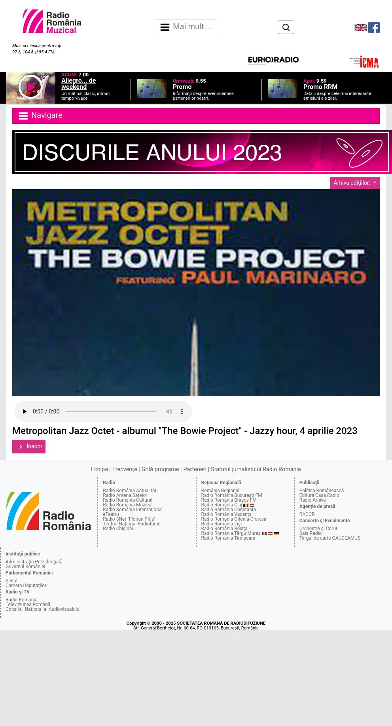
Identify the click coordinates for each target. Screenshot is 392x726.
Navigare (39, 116)
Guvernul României (25, 566)
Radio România (22, 600)
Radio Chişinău (118, 528)
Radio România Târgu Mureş (231, 533)
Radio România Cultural (127, 500)
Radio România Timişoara (228, 538)
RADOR (307, 514)
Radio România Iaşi (221, 524)
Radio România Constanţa (228, 509)
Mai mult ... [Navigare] (185, 27)
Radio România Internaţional (133, 509)
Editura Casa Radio (319, 495)
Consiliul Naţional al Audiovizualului (43, 609)
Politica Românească (321, 490)
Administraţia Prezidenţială (34, 562)
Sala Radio (310, 533)
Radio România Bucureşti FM (231, 495)
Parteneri (195, 469)
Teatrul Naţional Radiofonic (131, 524)
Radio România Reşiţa (224, 528)
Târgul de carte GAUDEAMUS (329, 538)
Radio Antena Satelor (125, 495)
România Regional (220, 490)
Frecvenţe (124, 469)
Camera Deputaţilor (26, 585)
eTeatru (111, 514)
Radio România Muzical (127, 505)
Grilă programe (160, 469)
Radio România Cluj (221, 505)
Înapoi (29, 446)
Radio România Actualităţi (130, 490)
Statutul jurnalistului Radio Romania (256, 469)
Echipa (99, 469)
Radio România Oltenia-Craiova (234, 519)
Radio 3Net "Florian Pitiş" (129, 519)
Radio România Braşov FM (229, 500)
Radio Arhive (312, 500)
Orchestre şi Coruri (319, 528)
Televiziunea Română (28, 604)
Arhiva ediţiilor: (353, 183)
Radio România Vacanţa (226, 514)
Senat (12, 581)
